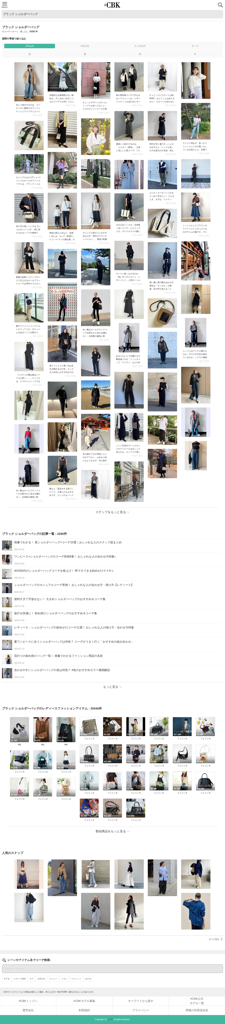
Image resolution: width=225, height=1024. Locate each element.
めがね (88, 979)
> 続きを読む (37, 115)
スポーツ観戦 (20, 979)
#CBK (110, 1019)
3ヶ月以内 (140, 46)
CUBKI (112, 5)
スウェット (76, 979)
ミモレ (64, 979)
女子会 (7, 979)
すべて (195, 46)
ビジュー (53, 979)
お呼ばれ (41, 979)
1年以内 (84, 46)
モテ (32, 979)
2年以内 (29, 46)
